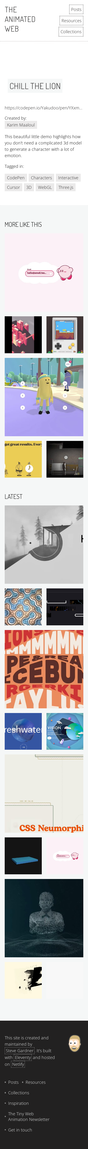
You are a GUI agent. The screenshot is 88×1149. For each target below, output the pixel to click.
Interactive (68, 177)
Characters (41, 177)
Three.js (65, 187)
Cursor (13, 187)
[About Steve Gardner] (74, 1085)
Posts (76, 9)
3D (29, 187)
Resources (71, 20)
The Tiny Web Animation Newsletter (29, 1116)
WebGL (45, 187)
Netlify (18, 1064)
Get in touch (20, 1130)
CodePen (16, 177)
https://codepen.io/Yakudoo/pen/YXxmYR (44, 108)
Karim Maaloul (21, 125)
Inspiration (18, 1103)
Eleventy (23, 1057)
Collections (71, 31)
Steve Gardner (20, 1050)
